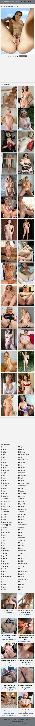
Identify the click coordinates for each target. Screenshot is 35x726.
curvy (3, 519)
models (21, 462)
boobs (4, 486)
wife (20, 587)
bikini (3, 475)
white (21, 584)
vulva (21, 582)
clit (3, 504)
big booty (5, 470)
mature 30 (22, 493)
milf (20, 457)
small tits (22, 551)
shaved (21, 538)
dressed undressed (8, 522)
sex (20, 532)
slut (20, 548)
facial (3, 535)
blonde (4, 480)
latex (3, 587)
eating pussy (6, 525)
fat (2, 538)
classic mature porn (8, 501)
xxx (20, 589)
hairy (3, 561)
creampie (5, 512)
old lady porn (23, 483)
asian (3, 452)
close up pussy (7, 506)
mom (20, 465)
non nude (22, 475)
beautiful (4, 465)
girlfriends (5, 551)
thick (20, 561)
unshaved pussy (24, 571)
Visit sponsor (23, 56)
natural (21, 470)
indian (4, 579)
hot (3, 574)
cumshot (4, 514)
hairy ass (5, 563)
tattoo (21, 558)
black (3, 478)
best (3, 467)
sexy (20, 535)
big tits (4, 473)
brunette (4, 493)
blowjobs (5, 483)
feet (3, 540)
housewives (6, 576)
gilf (3, 548)
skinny (21, 545)
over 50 (21, 499)
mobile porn (23, 460)
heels (3, 569)
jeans (3, 584)
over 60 (21, 501)
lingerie (21, 452)
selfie (21, 530)
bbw (3, 460)
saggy (21, 527)
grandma (5, 556)
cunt (3, 517)
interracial (5, 582)
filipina (4, 543)
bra (3, 491)
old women (22, 486)
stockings (22, 556)
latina (3, 589)
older (20, 488)
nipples (21, 473)
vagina (21, 576)
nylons (21, 480)
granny (4, 558)
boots (4, 488)
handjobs (5, 566)
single (21, 543)
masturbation (23, 454)
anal (3, 449)
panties (21, 506)
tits (20, 569)
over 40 (21, 496)
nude (20, 478)
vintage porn (23, 579)
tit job (21, 566)
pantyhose (22, 509)
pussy (21, 519)
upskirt (21, 574)
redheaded (22, 525)
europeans (5, 532)
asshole (4, 457)
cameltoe (5, 496)
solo (20, 553)
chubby (4, 499)
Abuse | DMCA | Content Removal (13, 719)
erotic (4, 530)
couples (4, 509)
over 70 (21, 504)
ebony (4, 527)
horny (4, 571)
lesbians (22, 449)
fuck (3, 545)
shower (21, 540)
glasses (4, 553)
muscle (21, 467)
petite (21, 512)
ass (3, 454)
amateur (4, 447)
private (21, 517)
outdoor (21, 491)
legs (20, 447)
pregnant (22, 514)
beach (4, 462)
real (20, 522)
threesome (22, 563)
